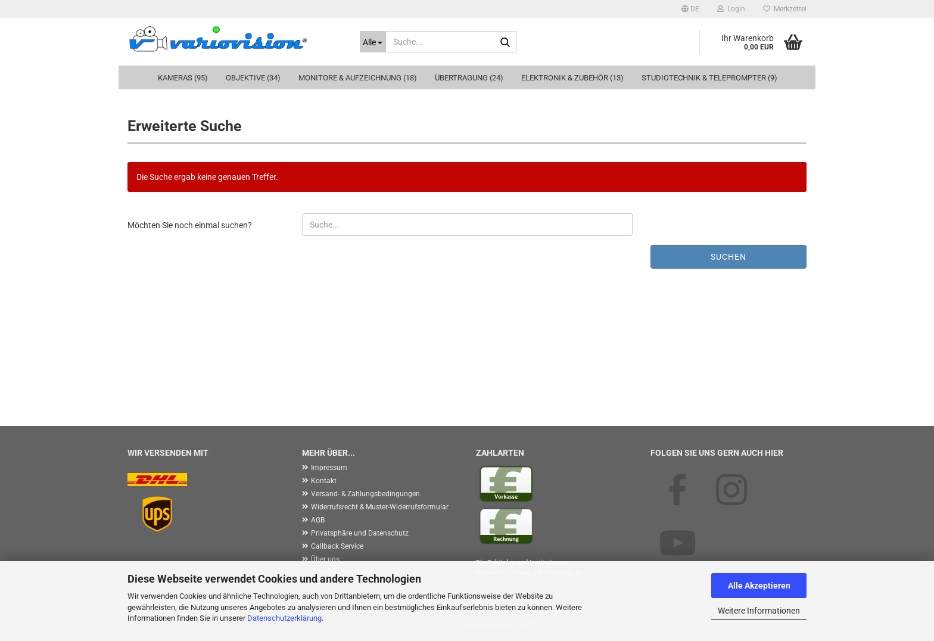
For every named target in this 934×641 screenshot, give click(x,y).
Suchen (728, 257)
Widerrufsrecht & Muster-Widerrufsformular (380, 507)
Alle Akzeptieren (759, 585)
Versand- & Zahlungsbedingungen (365, 494)
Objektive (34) (253, 77)
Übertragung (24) (469, 77)
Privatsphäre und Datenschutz (360, 533)
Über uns (325, 559)
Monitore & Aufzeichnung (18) (357, 77)
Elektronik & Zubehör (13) (572, 77)
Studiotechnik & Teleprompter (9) (709, 77)
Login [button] (731, 9)
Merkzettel (785, 9)
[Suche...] (373, 41)
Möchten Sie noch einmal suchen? (189, 225)
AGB (318, 520)
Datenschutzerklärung (284, 618)
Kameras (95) (183, 77)
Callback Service (337, 546)
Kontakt (324, 481)
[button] (690, 9)
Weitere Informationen (759, 610)
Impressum (329, 467)
